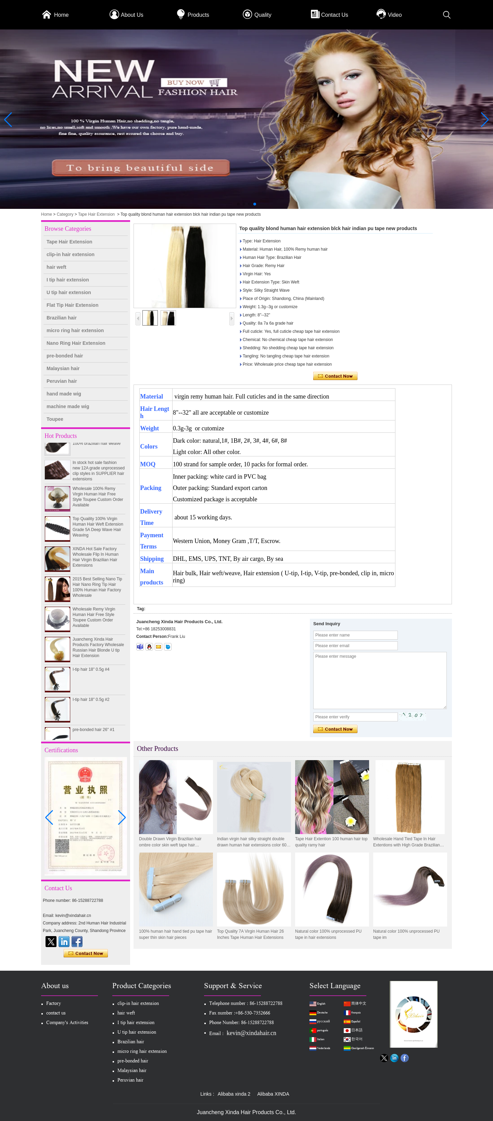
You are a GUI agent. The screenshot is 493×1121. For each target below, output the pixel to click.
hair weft (56, 267)
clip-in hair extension (70, 254)
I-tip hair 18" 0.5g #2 (91, 701)
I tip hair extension (68, 279)
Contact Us (334, 15)
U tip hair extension (69, 292)
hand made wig (64, 393)
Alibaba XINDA (273, 1094)
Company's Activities (67, 1023)
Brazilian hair (62, 317)
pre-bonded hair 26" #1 (93, 731)
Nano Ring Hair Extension (76, 343)
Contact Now (86, 953)
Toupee (55, 419)
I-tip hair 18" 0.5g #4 (91, 671)
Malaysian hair (63, 368)
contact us (56, 1013)
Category (65, 214)
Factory (53, 1004)
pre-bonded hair (65, 355)
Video (395, 15)
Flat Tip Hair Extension (72, 305)
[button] (238, 204)
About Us (132, 15)
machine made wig (68, 406)
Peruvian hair (62, 381)
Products (198, 15)
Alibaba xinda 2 (234, 1094)
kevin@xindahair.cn (251, 1033)
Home (61, 15)
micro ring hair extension (75, 330)
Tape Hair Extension (96, 214)
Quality (262, 15)
